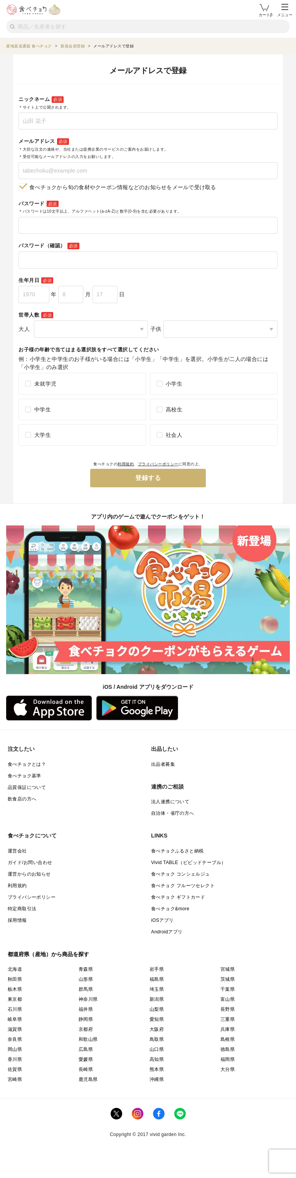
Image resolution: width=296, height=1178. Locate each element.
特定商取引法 (22, 908)
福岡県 (227, 1059)
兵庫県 (227, 1029)
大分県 (227, 1069)
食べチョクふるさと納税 (177, 851)
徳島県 (227, 1049)
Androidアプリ (166, 932)
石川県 (15, 1009)
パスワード (100, 207)
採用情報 (17, 920)
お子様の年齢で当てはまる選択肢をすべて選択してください (88, 349)
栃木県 (15, 989)
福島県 (157, 979)
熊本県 (157, 1069)
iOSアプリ (162, 920)
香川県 (15, 1059)
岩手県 (157, 969)
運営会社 (17, 851)
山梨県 (157, 1009)
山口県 (157, 1049)
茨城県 (227, 979)
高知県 (157, 1059)
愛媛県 (86, 1059)
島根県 (227, 1039)
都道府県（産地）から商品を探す (48, 954)
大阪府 (157, 1029)
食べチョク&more (170, 908)
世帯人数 (35, 315)
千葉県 (227, 989)
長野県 (227, 1009)
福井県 (86, 1009)
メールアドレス (93, 148)
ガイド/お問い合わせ (30, 862)
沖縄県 (157, 1079)
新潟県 (157, 999)
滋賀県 (15, 1029)
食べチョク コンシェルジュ (180, 874)
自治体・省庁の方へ (172, 813)
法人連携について (170, 801)
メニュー (285, 10)
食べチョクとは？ (27, 764)
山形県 (86, 979)
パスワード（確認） (48, 246)
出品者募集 (163, 764)
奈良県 (15, 1039)
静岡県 (86, 1019)
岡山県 (15, 1049)
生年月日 (35, 280)
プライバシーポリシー (158, 464)
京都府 (86, 1029)
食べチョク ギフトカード (178, 897)
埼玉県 (157, 989)
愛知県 (157, 1019)
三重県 (227, 1019)
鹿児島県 (88, 1079)
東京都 (15, 999)
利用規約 (126, 464)
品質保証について (27, 787)
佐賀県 (15, 1069)
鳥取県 (157, 1039)
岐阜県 (15, 1019)
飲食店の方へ (22, 799)
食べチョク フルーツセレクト (183, 885)
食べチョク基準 (24, 776)
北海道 (15, 969)
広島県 (86, 1049)
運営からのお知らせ (29, 874)
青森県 (86, 969)
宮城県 (227, 969)
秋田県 (15, 979)
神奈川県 (88, 999)
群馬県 (86, 989)
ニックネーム (44, 102)
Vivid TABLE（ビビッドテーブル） (188, 862)
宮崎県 (15, 1079)
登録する (148, 478)
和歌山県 (88, 1039)
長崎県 (86, 1069)
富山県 (227, 999)
